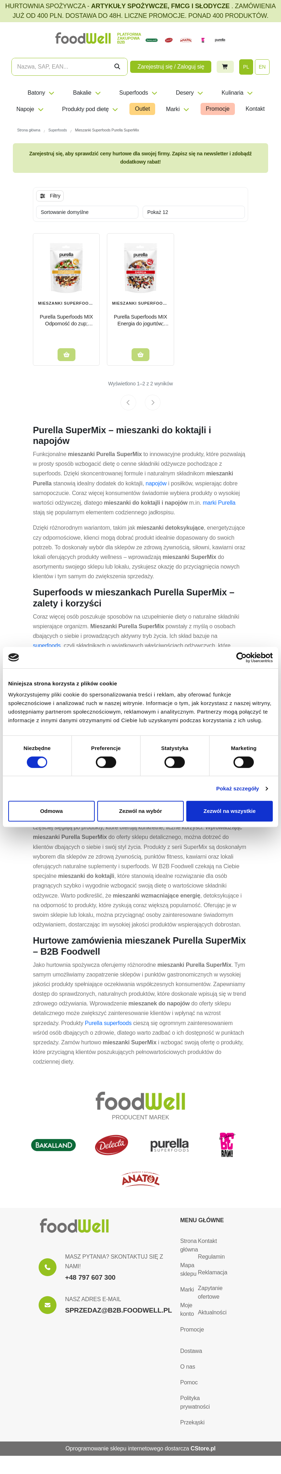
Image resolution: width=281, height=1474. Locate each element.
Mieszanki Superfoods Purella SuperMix (140, 303)
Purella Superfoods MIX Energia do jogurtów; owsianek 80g (140, 320)
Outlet (142, 109)
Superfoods (138, 93)
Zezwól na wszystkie (229, 811)
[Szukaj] (117, 66)
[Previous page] (128, 402)
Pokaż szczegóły (237, 788)
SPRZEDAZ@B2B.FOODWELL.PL (118, 1310)
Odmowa (51, 811)
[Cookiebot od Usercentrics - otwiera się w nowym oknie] (241, 657)
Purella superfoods (108, 1023)
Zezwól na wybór (140, 811)
